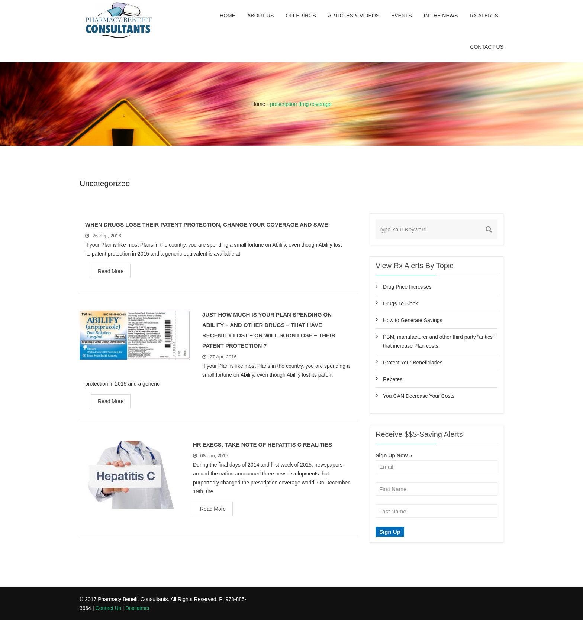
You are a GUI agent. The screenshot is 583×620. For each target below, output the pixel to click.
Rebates (392, 379)
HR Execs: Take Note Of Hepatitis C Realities (262, 444)
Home (227, 16)
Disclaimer (137, 608)
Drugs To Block (400, 303)
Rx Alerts (484, 16)
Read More (110, 271)
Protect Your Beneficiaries (412, 363)
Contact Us (486, 47)
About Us (260, 16)
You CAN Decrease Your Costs (418, 396)
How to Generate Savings (412, 320)
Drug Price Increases (407, 287)
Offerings (301, 16)
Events (401, 16)
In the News (441, 16)
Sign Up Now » (394, 455)
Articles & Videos (353, 16)
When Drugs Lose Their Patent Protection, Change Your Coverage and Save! (207, 224)
